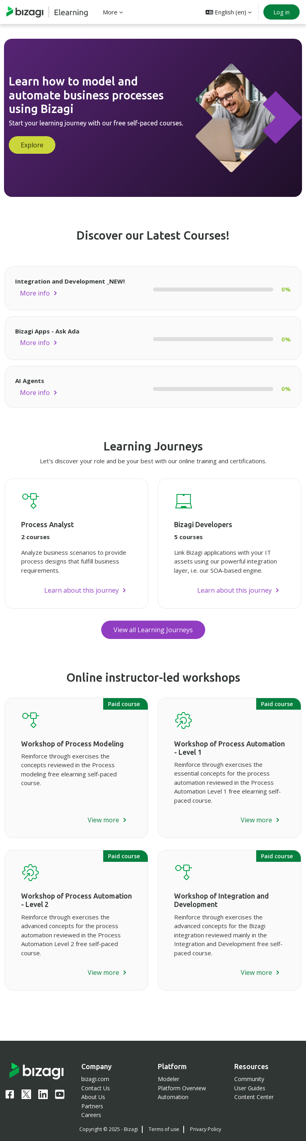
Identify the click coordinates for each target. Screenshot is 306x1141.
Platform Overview (182, 1088)
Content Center (254, 1097)
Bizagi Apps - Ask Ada (47, 331)
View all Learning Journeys (153, 629)
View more (103, 820)
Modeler (168, 1079)
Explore (32, 145)
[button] (228, 12)
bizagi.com (95, 1079)
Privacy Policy (205, 1129)
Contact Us (95, 1088)
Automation (173, 1097)
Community (249, 1079)
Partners (92, 1106)
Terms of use (164, 1129)
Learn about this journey (81, 590)
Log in (281, 12)
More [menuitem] (110, 12)
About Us (93, 1097)
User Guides (249, 1088)
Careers (91, 1115)
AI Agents (29, 381)
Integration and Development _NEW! (70, 281)
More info (35, 293)
